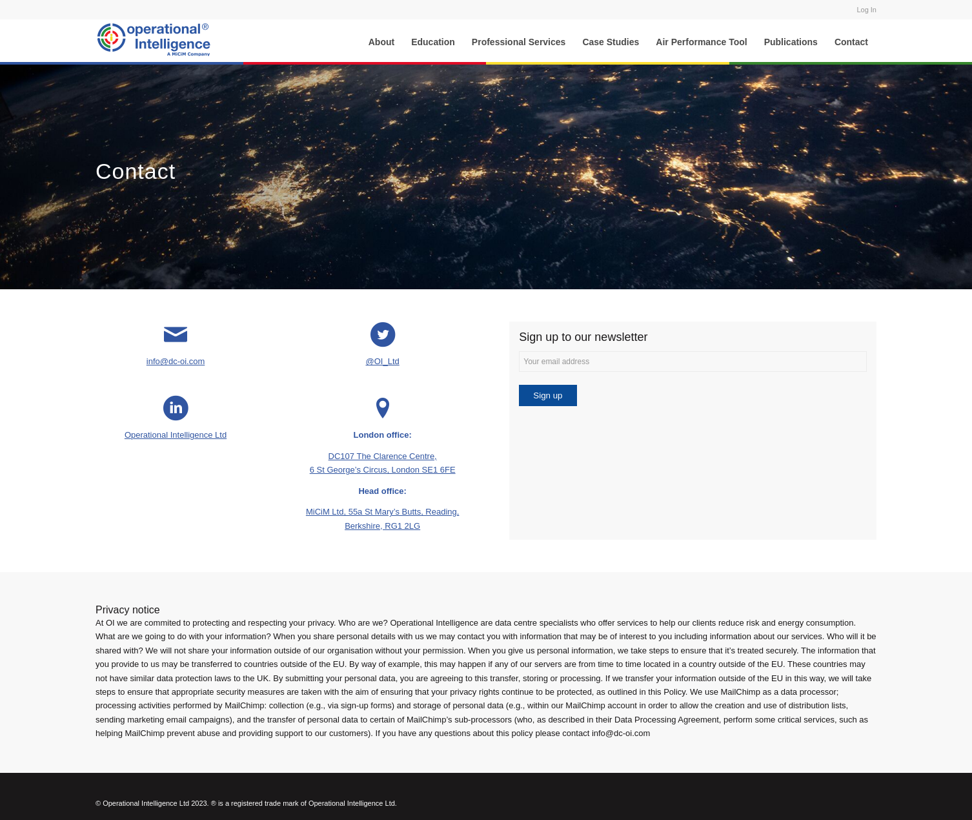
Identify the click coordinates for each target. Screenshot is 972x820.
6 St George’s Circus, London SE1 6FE (383, 470)
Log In (866, 10)
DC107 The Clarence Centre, (383, 456)
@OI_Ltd (383, 361)
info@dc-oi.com (176, 361)
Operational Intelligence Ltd (176, 435)
